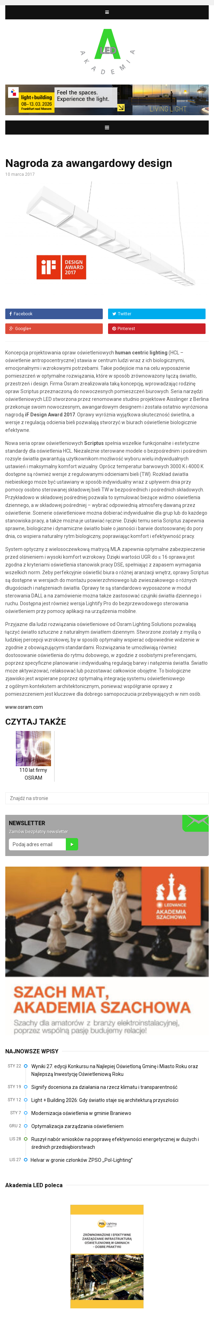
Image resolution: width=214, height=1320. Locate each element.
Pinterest (123, 328)
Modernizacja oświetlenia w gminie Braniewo (81, 1113)
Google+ (20, 328)
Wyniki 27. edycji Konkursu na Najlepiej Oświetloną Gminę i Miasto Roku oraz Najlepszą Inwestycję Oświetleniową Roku (114, 1070)
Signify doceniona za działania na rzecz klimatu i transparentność (104, 1087)
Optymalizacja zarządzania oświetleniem (77, 1126)
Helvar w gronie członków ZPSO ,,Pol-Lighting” (82, 1160)
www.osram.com (24, 707)
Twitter (121, 313)
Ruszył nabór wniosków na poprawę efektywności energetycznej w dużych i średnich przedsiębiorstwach (115, 1143)
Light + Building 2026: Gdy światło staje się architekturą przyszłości (104, 1100)
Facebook (21, 313)
